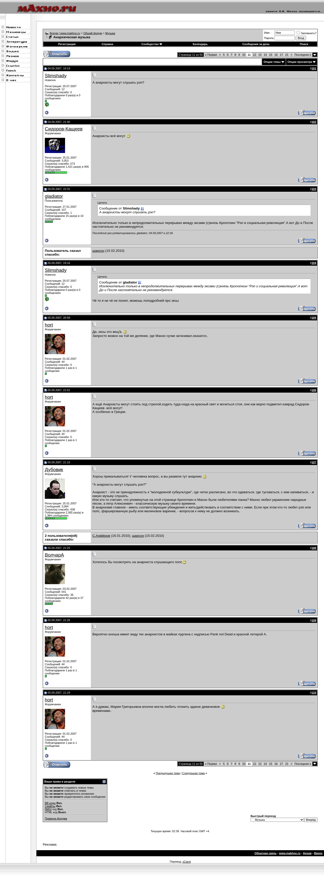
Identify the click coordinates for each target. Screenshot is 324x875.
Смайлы (50, 806)
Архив (307, 853)
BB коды (50, 803)
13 (259, 54)
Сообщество (151, 44)
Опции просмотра (300, 61)
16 (275, 54)
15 (270, 54)
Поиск (304, 44)
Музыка (110, 33)
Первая (211, 54)
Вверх (318, 853)
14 (265, 54)
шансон (98, 251)
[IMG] (48, 809)
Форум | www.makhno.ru (65, 33)
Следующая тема (193, 773)
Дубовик (54, 469)
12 (254, 54)
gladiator (54, 196)
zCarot (187, 861)
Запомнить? (306, 33)
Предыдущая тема (168, 773)
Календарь (200, 44)
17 (281, 54)
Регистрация (67, 44)
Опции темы (272, 61)
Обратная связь (265, 853)
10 (243, 54)
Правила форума (56, 818)
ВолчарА (54, 555)
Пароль (269, 38)
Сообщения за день (255, 44)
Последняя (303, 54)
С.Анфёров (101, 536)
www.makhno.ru (289, 853)
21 (286, 54)
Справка (107, 44)
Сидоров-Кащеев (64, 128)
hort (49, 325)
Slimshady (56, 75)
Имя (266, 32)
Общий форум (93, 33)
